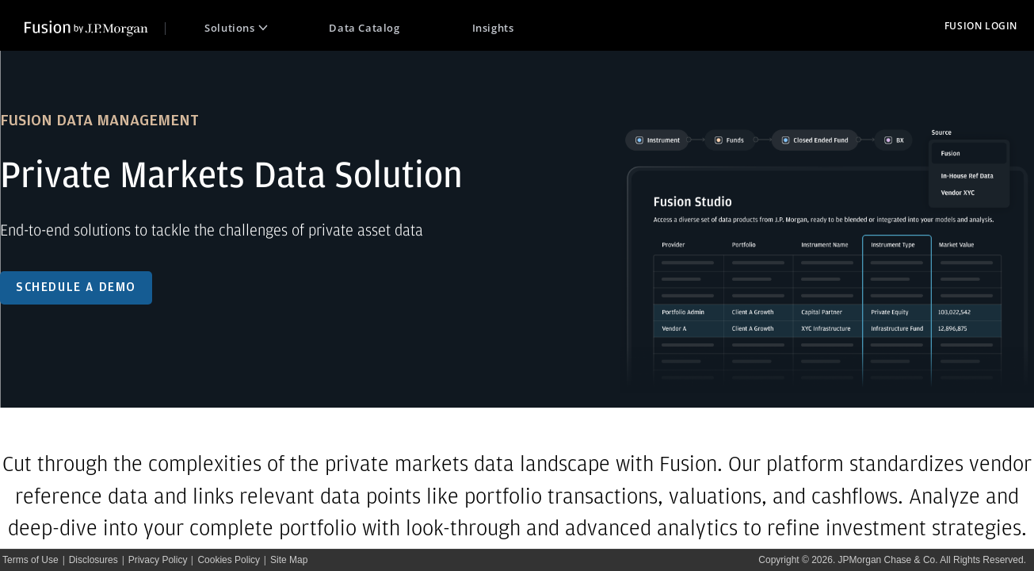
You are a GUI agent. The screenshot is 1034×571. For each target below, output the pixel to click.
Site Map (288, 559)
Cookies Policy (228, 559)
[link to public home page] (95, 26)
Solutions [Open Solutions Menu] (235, 28)
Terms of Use (30, 559)
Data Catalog (364, 28)
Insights (493, 28)
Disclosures (93, 559)
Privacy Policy (158, 559)
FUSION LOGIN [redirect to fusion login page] (980, 26)
